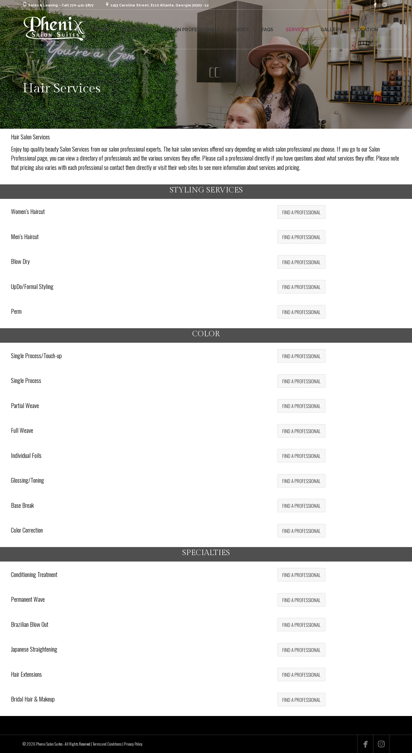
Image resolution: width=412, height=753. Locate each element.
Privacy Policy (133, 744)
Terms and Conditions (107, 744)
